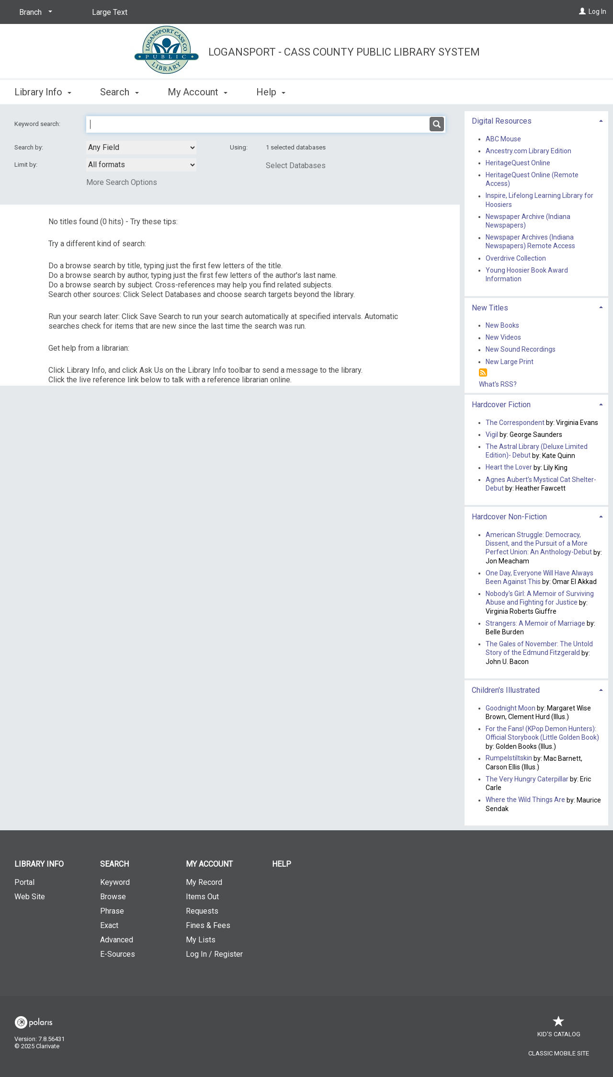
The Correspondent (515, 422)
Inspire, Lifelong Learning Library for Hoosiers (539, 200)
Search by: (29, 147)
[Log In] (582, 11)
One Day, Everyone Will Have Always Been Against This (539, 577)
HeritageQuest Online (518, 163)
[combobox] (141, 147)
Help (281, 864)
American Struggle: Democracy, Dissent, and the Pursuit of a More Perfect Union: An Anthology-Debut (539, 543)
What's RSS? (498, 384)
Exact (109, 925)
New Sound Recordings (521, 350)
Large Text (109, 12)
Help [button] (270, 92)
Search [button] (119, 92)
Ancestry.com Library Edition (528, 151)
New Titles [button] (490, 307)
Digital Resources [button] (502, 121)
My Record (204, 882)
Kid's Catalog (558, 1029)
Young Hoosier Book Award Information (527, 274)
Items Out (202, 896)
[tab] (536, 120)
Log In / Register (214, 954)
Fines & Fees (208, 925)
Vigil (492, 434)
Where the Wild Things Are (525, 800)
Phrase (112, 911)
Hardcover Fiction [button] (501, 404)
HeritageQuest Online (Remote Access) (532, 179)
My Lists (201, 939)
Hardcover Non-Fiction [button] (509, 516)
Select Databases (296, 165)
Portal (24, 882)
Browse (113, 896)
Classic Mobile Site (558, 1053)
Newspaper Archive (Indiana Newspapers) (528, 221)
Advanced (116, 939)
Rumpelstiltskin (509, 758)
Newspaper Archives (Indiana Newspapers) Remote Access (530, 242)
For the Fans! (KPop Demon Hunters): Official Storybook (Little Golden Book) (542, 733)
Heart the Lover (509, 467)
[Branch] (34, 12)
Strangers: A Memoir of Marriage (535, 623)
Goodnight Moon (510, 708)
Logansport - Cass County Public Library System (344, 52)
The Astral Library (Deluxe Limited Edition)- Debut (537, 451)
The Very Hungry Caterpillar (527, 779)
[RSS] (483, 373)
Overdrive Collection (516, 258)
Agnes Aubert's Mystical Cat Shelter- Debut (541, 484)
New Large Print (510, 362)
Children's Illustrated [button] (506, 690)
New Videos (503, 338)
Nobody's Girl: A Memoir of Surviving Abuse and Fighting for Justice (540, 598)
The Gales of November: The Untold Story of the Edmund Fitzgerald (539, 648)
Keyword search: (38, 123)
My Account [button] (197, 92)
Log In (597, 11)
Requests (202, 911)
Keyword (115, 882)
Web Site (29, 896)
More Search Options (121, 182)
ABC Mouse (503, 139)
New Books (502, 325)
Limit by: (26, 164)
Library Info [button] (42, 92)
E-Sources (117, 954)
